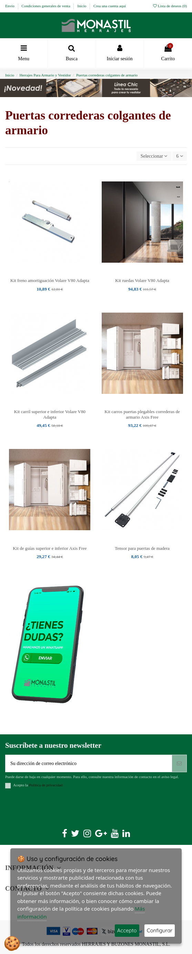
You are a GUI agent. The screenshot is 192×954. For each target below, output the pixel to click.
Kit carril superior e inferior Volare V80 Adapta (49, 414)
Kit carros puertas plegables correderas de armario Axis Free (142, 414)
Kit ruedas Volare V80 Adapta (142, 280)
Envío (10, 6)
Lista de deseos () (170, 6)
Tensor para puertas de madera (142, 548)
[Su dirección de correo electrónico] (89, 763)
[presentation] (57, 810)
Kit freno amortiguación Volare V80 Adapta (49, 280)
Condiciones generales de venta (46, 6)
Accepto (127, 930)
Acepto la (38, 785)
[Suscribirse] (179, 763)
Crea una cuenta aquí (109, 6)
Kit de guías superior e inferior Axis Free (50, 548)
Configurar (159, 930)
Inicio (82, 6)
